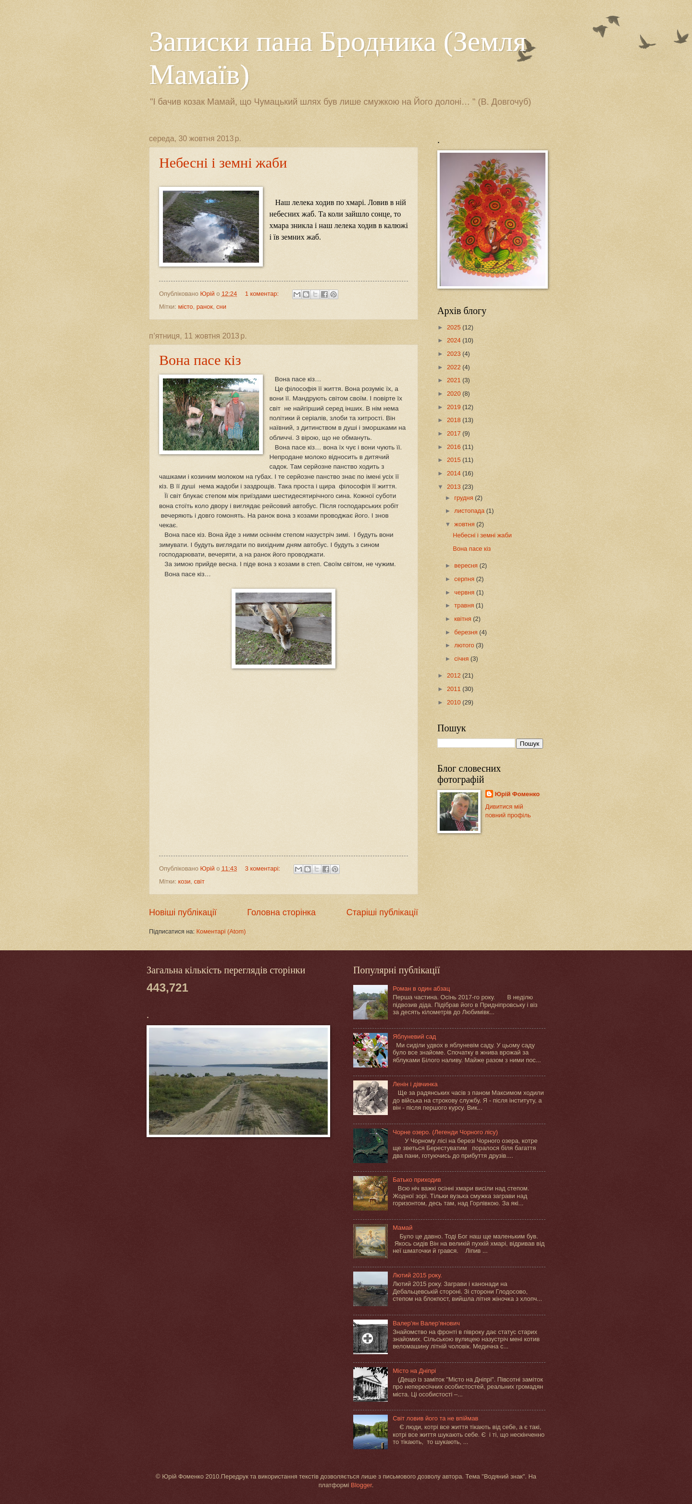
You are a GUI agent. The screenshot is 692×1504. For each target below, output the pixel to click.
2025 (454, 327)
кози (184, 881)
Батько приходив (417, 1179)
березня (466, 632)
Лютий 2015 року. (417, 1275)
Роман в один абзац (421, 988)
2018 (454, 420)
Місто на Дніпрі (414, 1370)
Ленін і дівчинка (415, 1084)
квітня (463, 618)
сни (221, 306)
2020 (454, 393)
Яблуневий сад (414, 1036)
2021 (454, 380)
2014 (454, 473)
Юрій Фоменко (517, 794)
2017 (454, 433)
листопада (470, 510)
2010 (454, 702)
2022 (454, 367)
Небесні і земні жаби (223, 162)
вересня (466, 565)
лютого (465, 645)
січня (462, 658)
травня (465, 605)
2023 (454, 353)
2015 (454, 459)
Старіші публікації (382, 912)
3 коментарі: (263, 868)
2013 (454, 486)
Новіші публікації (183, 912)
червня (465, 592)
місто (185, 306)
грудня (464, 497)
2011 (454, 688)
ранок (205, 306)
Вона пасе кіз (200, 360)
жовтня (465, 524)
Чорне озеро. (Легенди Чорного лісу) (445, 1132)
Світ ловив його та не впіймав (435, 1418)
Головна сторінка (281, 912)
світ (199, 881)
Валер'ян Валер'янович (426, 1323)
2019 (454, 407)
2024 (454, 340)
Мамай (402, 1227)
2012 (454, 675)
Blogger (361, 1485)
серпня (465, 578)
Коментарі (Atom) (221, 931)
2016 (454, 446)
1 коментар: (263, 293)
